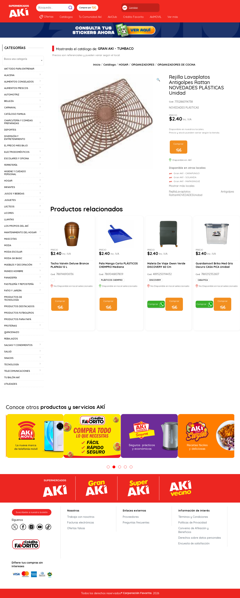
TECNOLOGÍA (11, 364)
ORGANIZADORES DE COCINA (176, 64)
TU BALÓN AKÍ (12, 377)
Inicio (96, 64)
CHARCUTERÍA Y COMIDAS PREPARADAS (18, 122)
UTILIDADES (10, 383)
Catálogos (66, 17)
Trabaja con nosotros (80, 517)
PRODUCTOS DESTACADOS (19, 306)
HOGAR (8, 180)
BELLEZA (9, 101)
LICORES (9, 213)
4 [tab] (125, 467)
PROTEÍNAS (10, 325)
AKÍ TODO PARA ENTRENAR (19, 68)
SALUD (8, 351)
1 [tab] (108, 467)
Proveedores (131, 517)
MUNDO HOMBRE (13, 271)
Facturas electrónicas (80, 522)
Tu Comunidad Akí (90, 17)
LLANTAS (9, 219)
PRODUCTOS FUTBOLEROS (19, 312)
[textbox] (23, 59)
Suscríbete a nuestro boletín (32, 512)
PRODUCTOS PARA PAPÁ (17, 319)
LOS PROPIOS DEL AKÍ (16, 225)
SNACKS (9, 358)
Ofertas (48, 16)
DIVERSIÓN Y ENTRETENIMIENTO (14, 137)
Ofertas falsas (76, 528)
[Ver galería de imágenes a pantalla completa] (158, 79)
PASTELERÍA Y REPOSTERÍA (19, 284)
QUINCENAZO (11, 332)
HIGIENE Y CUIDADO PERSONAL (15, 173)
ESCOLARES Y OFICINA (16, 158)
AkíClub (112, 17)
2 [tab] (113, 467)
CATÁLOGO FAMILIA (15, 114)
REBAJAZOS (11, 338)
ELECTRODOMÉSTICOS (17, 152)
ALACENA (9, 75)
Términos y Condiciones (193, 517)
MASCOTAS (10, 238)
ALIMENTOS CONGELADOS (19, 81)
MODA (7, 245)
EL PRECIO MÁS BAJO (16, 145)
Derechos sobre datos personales (199, 537)
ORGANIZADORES (142, 64)
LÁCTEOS (9, 206)
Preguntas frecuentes (136, 522)
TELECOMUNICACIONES (17, 371)
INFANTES (9, 187)
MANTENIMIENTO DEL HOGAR (20, 232)
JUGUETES (10, 200)
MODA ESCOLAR (13, 251)
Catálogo (109, 64)
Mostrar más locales (182, 186)
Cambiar (133, 7)
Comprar (178, 143)
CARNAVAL (10, 107)
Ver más (172, 17)
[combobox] (23, 60)
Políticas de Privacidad (192, 522)
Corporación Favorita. (137, 593)
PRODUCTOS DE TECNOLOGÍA (13, 298)
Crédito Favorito (133, 17)
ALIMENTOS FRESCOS (16, 88)
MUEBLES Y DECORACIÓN (18, 264)
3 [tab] (119, 467)
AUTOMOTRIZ (11, 94)
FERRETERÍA (10, 164)
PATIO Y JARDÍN (13, 290)
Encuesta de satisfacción (194, 543)
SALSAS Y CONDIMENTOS (18, 345)
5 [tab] (131, 467)
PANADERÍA (10, 277)
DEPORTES (10, 129)
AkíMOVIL (155, 17)
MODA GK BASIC (13, 258)
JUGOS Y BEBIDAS (14, 193)
